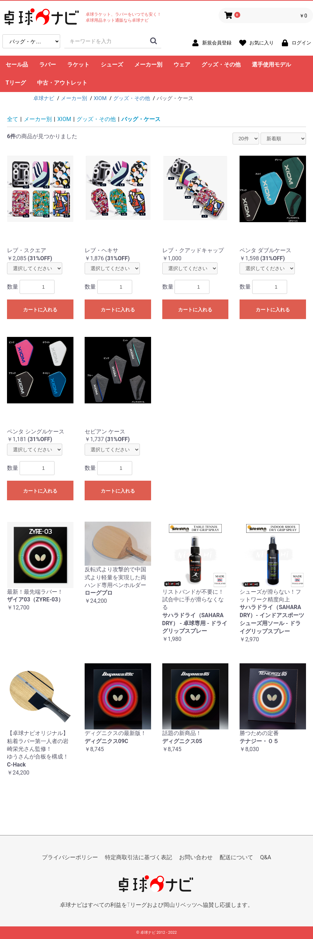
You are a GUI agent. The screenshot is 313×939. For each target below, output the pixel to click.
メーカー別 (148, 64)
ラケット (78, 64)
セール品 (17, 64)
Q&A (265, 857)
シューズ (112, 64)
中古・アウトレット (62, 82)
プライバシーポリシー (70, 857)
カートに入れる (40, 309)
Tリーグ (16, 82)
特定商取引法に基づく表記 (138, 857)
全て (12, 119)
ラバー (47, 64)
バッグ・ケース (141, 119)
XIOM (64, 119)
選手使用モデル (271, 64)
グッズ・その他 (221, 64)
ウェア (181, 64)
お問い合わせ (196, 857)
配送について (236, 857)
